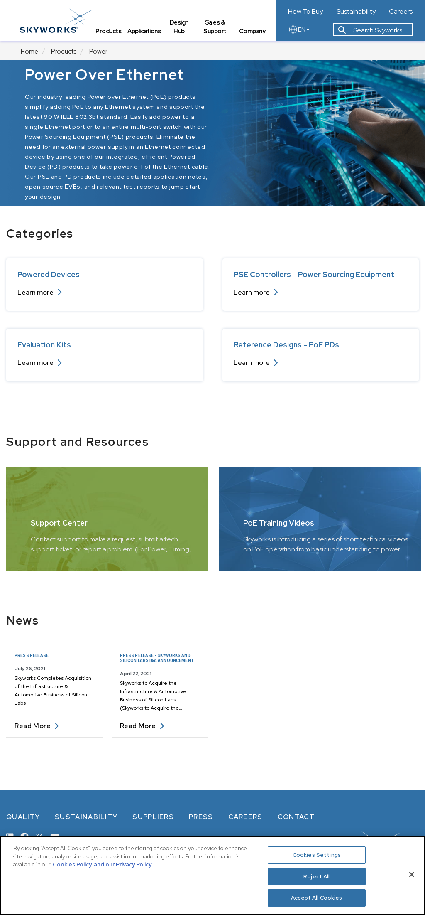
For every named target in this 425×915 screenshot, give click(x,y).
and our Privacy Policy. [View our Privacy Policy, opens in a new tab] (123, 864)
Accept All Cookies (316, 897)
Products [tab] (109, 31)
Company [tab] (252, 31)
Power (98, 51)
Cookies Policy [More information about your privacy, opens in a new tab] (72, 864)
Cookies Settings (317, 854)
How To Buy (305, 11)
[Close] (412, 875)
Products (63, 51)
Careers (401, 11)
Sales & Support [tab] (215, 27)
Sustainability (356, 11)
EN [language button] (299, 30)
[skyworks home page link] (57, 20)
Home (29, 51)
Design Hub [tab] (179, 27)
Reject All (316, 876)
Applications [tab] (144, 31)
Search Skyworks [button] (370, 30)
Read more (37, 726)
